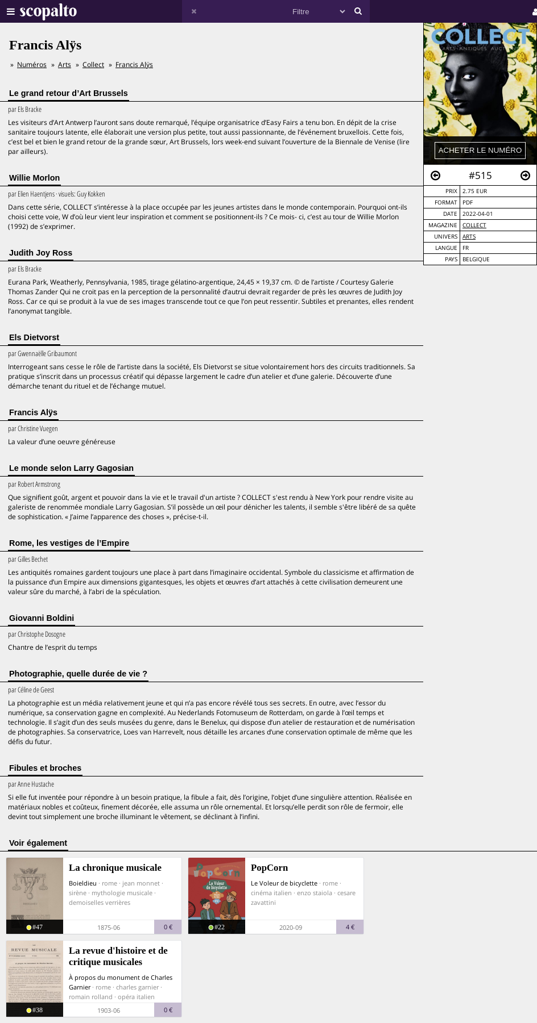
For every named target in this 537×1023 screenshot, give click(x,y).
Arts (469, 236)
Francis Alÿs (134, 64)
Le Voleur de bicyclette (284, 883)
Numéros (32, 64)
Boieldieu (83, 883)
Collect (474, 225)
